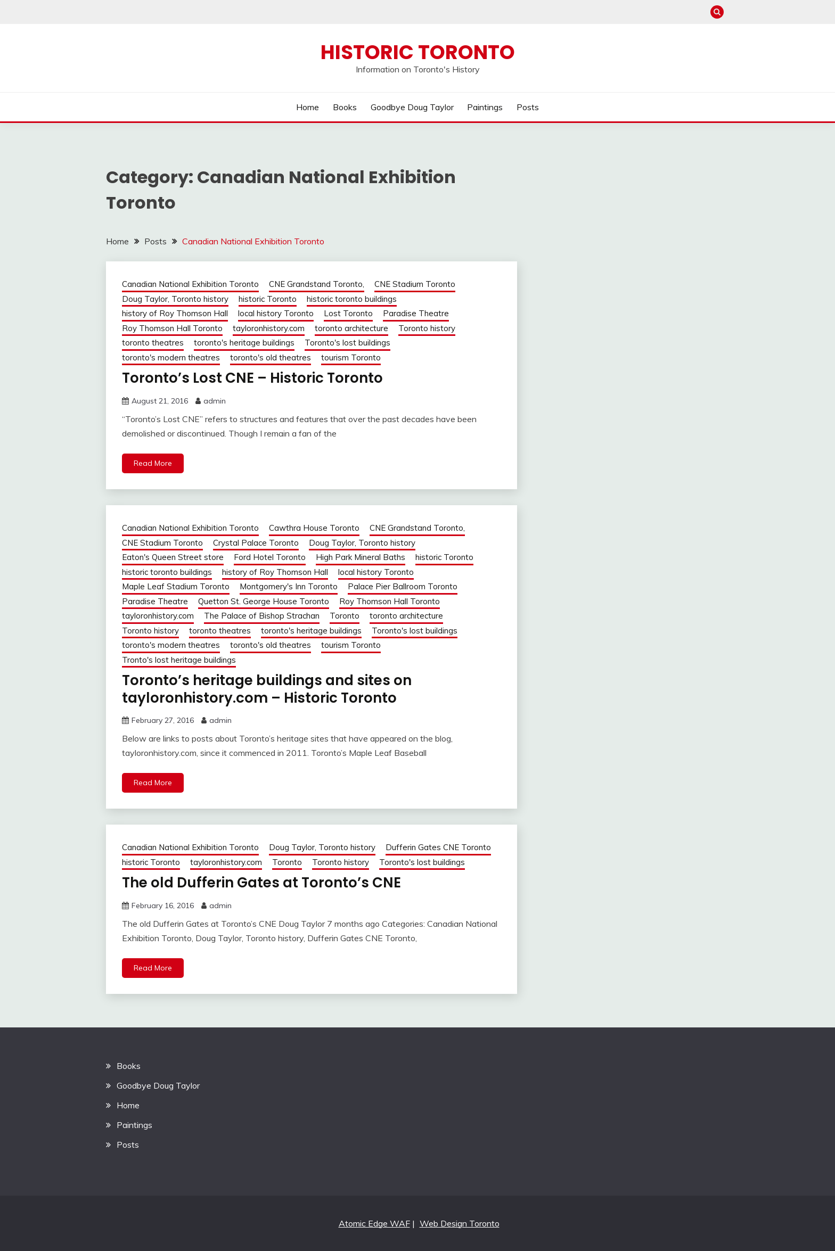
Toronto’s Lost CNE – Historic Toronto (252, 378)
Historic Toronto (418, 52)
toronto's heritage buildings (244, 343)
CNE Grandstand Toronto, (316, 284)
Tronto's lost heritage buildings (179, 660)
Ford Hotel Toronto (270, 557)
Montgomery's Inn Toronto (289, 586)
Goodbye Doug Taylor (412, 107)
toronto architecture (351, 328)
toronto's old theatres (270, 357)
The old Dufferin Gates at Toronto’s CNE (261, 882)
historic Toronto (268, 299)
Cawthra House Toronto (314, 528)
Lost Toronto (348, 313)
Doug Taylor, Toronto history (175, 299)
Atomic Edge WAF (374, 1223)
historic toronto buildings (352, 299)
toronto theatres (153, 343)
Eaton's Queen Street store (173, 557)
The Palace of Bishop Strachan (262, 616)
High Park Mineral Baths (360, 557)
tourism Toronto (351, 357)
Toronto (344, 616)
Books (345, 107)
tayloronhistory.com (269, 328)
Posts (528, 107)
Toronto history (426, 328)
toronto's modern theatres (171, 357)
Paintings (485, 107)
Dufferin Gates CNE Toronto (438, 847)
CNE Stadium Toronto (414, 284)
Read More (153, 463)
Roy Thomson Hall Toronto (172, 328)
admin (214, 401)
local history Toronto (276, 313)
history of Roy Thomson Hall (175, 313)
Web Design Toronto (460, 1223)
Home (307, 107)
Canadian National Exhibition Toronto (190, 284)
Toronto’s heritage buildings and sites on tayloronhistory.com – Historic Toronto (267, 689)
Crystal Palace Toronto (256, 543)
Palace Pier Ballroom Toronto (402, 586)
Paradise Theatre (416, 313)
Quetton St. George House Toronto (263, 601)
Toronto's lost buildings (347, 343)
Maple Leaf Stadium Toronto (176, 586)
